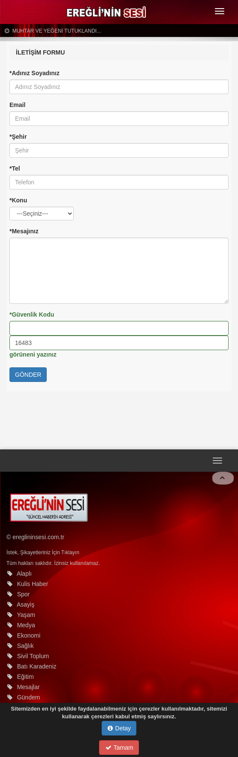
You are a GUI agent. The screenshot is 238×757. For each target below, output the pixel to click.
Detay (119, 728)
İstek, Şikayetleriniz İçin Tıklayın (42, 552)
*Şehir (18, 136)
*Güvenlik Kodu (31, 314)
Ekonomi (28, 635)
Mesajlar (28, 687)
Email (17, 104)
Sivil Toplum (33, 656)
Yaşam (26, 614)
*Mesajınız (24, 231)
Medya (26, 625)
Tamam (119, 747)
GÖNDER (28, 374)
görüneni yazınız (33, 354)
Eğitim (25, 676)
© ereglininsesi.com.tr (35, 537)
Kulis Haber (32, 583)
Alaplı (24, 573)
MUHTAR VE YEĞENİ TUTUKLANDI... (53, 31)
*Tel (14, 168)
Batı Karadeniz (37, 666)
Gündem (28, 697)
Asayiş (25, 604)
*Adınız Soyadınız (34, 73)
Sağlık (25, 645)
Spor (23, 594)
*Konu (18, 200)
